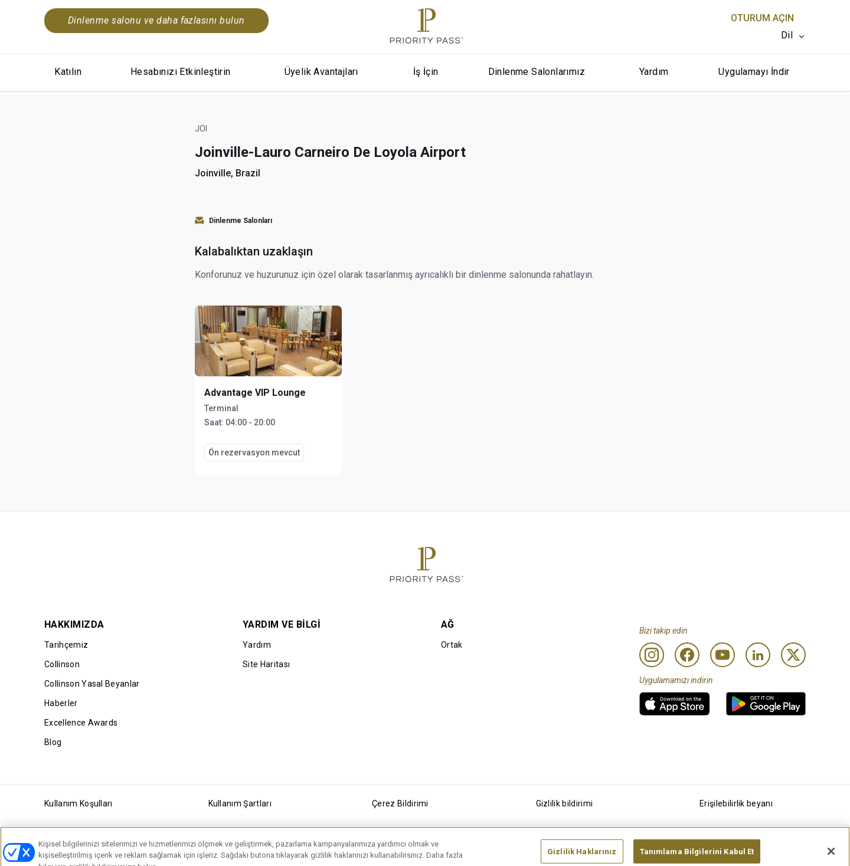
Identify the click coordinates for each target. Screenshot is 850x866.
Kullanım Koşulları (78, 803)
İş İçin (426, 71)
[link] (674, 704)
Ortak (452, 645)
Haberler (61, 703)
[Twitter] (793, 654)
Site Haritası (266, 664)
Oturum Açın (762, 18)
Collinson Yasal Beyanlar (92, 683)
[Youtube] (722, 654)
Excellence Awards (80, 722)
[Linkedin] (758, 654)
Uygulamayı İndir (753, 71)
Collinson (62, 664)
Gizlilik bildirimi (564, 803)
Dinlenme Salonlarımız (536, 71)
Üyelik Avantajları (321, 71)
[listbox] (793, 35)
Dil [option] (787, 35)
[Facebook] (687, 654)
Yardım (653, 71)
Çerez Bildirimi (400, 803)
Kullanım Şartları (240, 803)
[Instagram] (651, 654)
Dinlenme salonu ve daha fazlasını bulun (156, 20)
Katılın (67, 71)
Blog (52, 742)
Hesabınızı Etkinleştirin (180, 71)
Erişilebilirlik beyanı (736, 803)
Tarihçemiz (66, 645)
